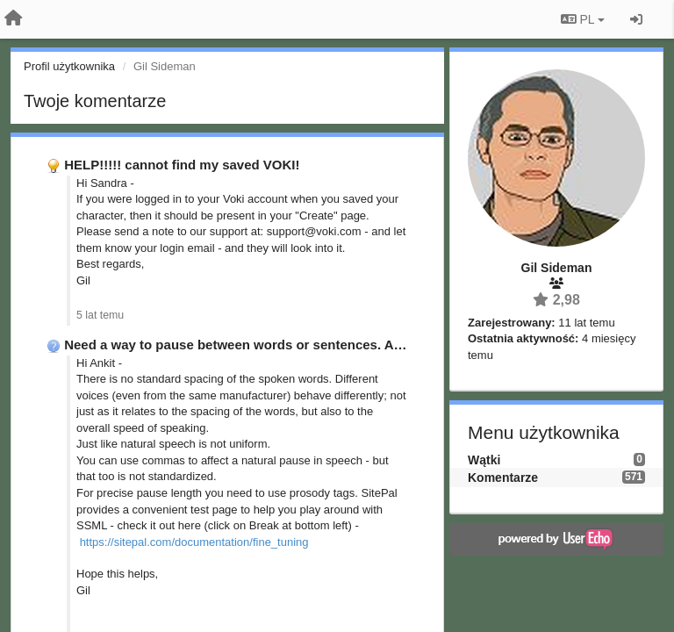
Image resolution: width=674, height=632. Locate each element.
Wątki (484, 460)
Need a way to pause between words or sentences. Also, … (248, 344)
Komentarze (503, 477)
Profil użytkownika (69, 66)
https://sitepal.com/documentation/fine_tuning (194, 542)
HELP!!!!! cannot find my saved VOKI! (181, 164)
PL (583, 19)
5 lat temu (100, 315)
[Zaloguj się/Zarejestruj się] (636, 19)
